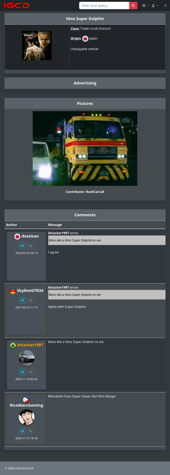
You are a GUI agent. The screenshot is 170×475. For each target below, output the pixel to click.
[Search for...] (104, 5)
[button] (145, 5)
